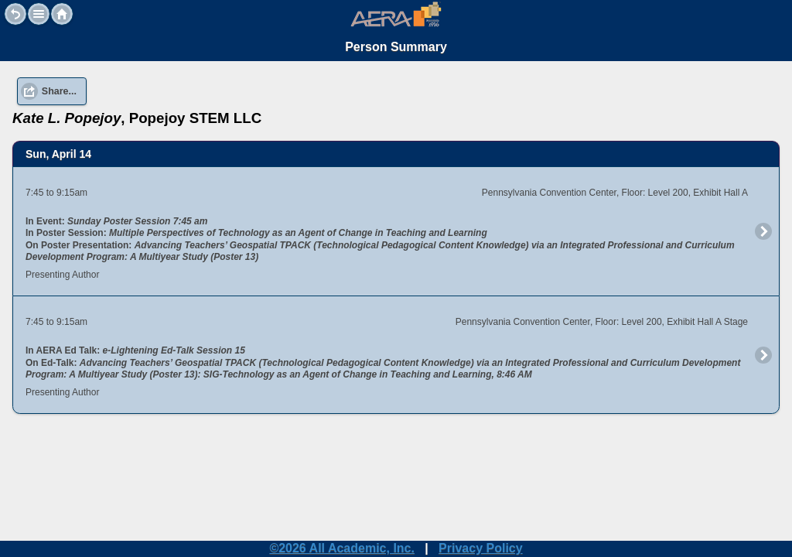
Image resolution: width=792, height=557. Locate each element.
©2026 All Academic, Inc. (342, 548)
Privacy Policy (481, 548)
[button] (38, 14)
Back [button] (15, 14)
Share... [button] (59, 76)
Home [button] (61, 14)
